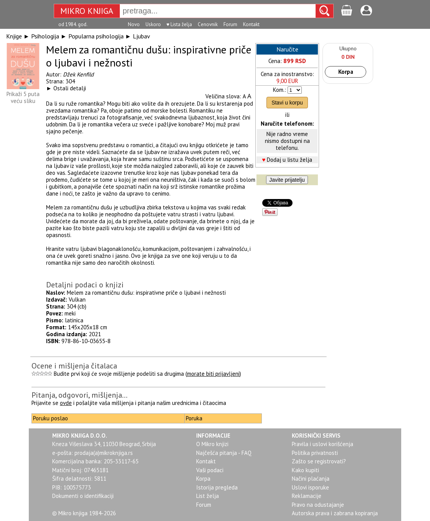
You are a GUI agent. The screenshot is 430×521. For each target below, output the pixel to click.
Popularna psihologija (96, 36)
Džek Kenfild (78, 74)
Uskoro (153, 24)
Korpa (345, 71)
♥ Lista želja (179, 24)
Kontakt (251, 24)
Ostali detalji (69, 88)
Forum (230, 24)
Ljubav (141, 36)
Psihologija (45, 36)
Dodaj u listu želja (289, 159)
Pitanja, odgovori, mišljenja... (79, 395)
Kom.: (279, 89)
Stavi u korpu (287, 103)
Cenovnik (208, 24)
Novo (134, 24)
